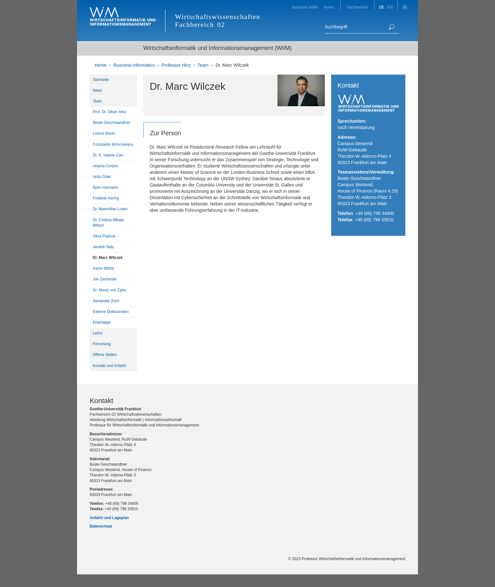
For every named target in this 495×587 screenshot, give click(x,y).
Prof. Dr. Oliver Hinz (109, 112)
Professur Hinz (176, 65)
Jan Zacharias (104, 279)
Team (203, 65)
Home (329, 7)
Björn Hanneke (105, 187)
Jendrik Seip (103, 247)
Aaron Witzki (103, 268)
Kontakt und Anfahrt (109, 366)
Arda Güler (102, 176)
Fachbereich (357, 7)
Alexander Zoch (106, 301)
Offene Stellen (105, 354)
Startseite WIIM (305, 7)
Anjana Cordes (105, 166)
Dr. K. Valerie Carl (108, 155)
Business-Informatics (134, 65)
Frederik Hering (106, 198)
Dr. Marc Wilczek (232, 65)
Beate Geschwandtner (111, 122)
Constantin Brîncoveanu (113, 144)
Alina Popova (104, 236)
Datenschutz (101, 526)
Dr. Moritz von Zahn (109, 290)
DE (382, 7)
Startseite (101, 79)
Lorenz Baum (104, 133)
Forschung (102, 344)
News (97, 90)
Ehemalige (102, 322)
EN (390, 7)
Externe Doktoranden (110, 311)
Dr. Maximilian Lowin (110, 209)
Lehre (98, 333)
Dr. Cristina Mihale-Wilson (109, 223)
